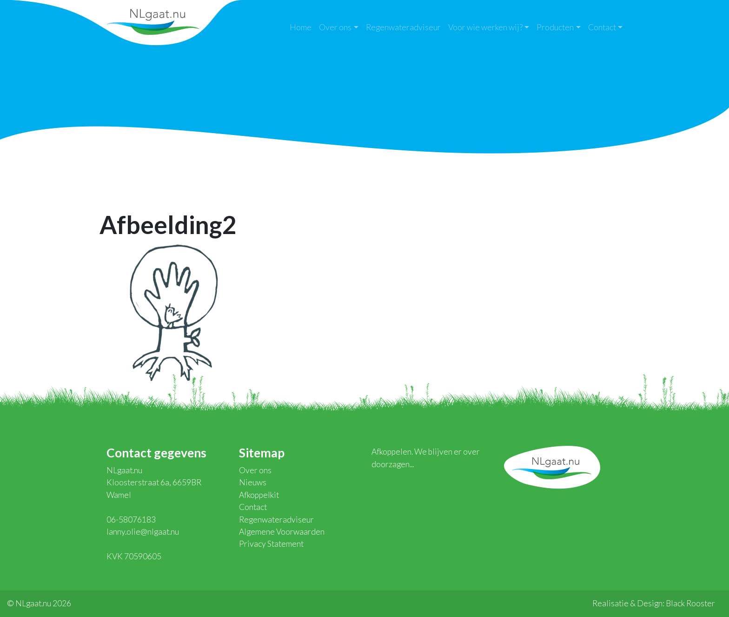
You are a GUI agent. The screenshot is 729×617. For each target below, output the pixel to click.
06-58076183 (131, 519)
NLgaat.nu (152, 21)
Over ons (335, 27)
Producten (555, 27)
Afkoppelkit (259, 495)
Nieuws (252, 482)
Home (300, 27)
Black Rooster (690, 603)
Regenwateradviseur (403, 27)
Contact (602, 27)
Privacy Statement (271, 544)
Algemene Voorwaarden (282, 532)
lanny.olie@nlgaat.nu (142, 532)
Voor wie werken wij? (485, 27)
